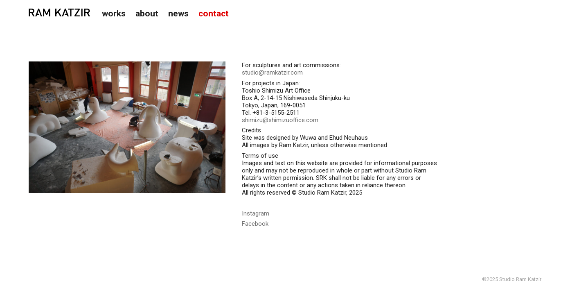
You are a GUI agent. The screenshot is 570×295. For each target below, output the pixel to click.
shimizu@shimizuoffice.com (280, 120)
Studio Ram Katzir (59, 13)
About (146, 13)
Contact (213, 13)
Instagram (255, 213)
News (178, 13)
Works (114, 13)
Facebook (255, 223)
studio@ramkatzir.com (272, 72)
